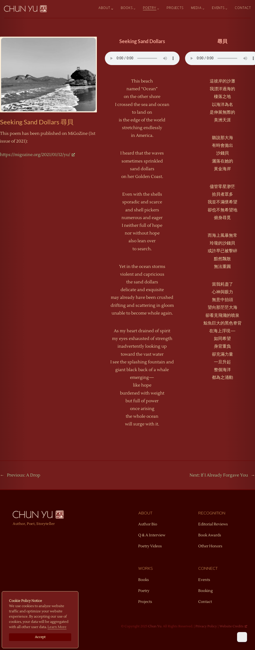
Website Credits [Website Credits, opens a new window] (233, 626)
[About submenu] (112, 9)
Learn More (57, 627)
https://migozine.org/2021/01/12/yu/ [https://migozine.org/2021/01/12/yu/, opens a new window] (37, 155)
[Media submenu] (203, 9)
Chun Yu (154, 626)
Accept (40, 637)
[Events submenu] (226, 9)
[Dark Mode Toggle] (242, 637)
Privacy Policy (206, 626)
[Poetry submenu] (158, 9)
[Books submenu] (134, 9)
